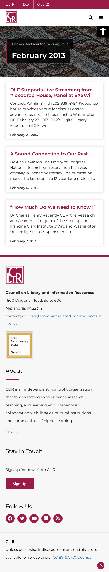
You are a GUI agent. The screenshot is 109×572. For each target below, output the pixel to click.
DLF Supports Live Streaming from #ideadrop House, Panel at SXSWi (51, 92)
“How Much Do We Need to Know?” (53, 207)
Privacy (12, 432)
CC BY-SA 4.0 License (72, 557)
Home (17, 44)
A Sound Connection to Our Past (49, 154)
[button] (103, 31)
